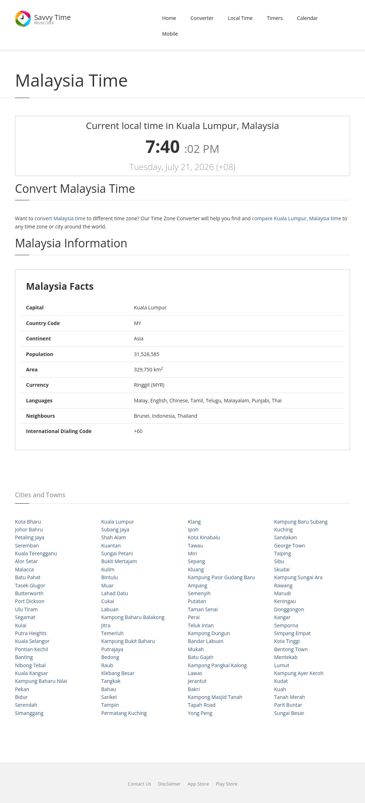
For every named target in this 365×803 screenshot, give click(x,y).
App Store (198, 784)
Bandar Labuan (205, 641)
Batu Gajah (201, 657)
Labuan (110, 609)
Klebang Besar (117, 673)
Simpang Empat (292, 633)
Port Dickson (30, 601)
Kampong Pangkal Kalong (217, 665)
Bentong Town (291, 649)
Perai (194, 617)
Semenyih (199, 593)
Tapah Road (201, 704)
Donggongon (289, 609)
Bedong (110, 657)
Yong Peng (200, 713)
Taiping (282, 553)
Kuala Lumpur (117, 521)
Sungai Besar (289, 713)
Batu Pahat (28, 577)
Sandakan (285, 537)
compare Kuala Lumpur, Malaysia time (296, 218)
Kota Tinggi (287, 641)
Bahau (108, 689)
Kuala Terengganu (36, 553)
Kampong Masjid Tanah (215, 697)
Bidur (21, 697)
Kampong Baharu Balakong (132, 617)
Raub (107, 665)
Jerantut (197, 681)
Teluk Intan (201, 625)
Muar (107, 585)
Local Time (240, 18)
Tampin (110, 704)
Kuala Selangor (32, 641)
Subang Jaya (115, 529)
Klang (194, 521)
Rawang (283, 585)
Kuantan (111, 545)
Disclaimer (169, 784)
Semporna (286, 625)
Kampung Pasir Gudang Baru (221, 577)
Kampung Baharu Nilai (41, 681)
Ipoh (193, 529)
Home (169, 18)
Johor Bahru (29, 529)
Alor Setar (26, 561)
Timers (275, 18)
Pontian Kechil (31, 649)
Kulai (20, 625)
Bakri (194, 689)
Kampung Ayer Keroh (299, 673)
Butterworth (29, 593)
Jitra (105, 625)
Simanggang (29, 713)
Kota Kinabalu (204, 537)
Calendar (307, 18)
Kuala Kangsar (31, 673)
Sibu (279, 561)
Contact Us (139, 784)
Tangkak (110, 681)
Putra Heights (31, 633)
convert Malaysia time (60, 218)
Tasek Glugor (30, 585)
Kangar (282, 617)
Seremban (27, 545)
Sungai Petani (117, 553)
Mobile (170, 33)
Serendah (26, 704)
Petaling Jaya (29, 537)
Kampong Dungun (209, 633)
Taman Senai (203, 609)
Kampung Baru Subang (301, 521)
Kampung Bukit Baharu (128, 641)
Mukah (196, 649)
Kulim (107, 569)
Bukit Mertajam (119, 561)
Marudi (282, 593)
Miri (192, 553)
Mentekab (286, 657)
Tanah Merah (289, 697)
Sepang (196, 561)
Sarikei (109, 697)
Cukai (107, 601)
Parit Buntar (288, 704)
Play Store (226, 784)
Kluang (196, 569)
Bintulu (109, 577)
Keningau (285, 601)
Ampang (197, 585)
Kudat (281, 681)
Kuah (280, 689)
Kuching (283, 529)
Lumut (281, 665)
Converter (202, 18)
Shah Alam (113, 537)
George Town (289, 545)
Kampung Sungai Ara (298, 577)
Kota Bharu (28, 521)
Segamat (25, 617)
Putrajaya (112, 649)
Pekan (22, 689)
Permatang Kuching (124, 713)
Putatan (197, 601)
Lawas (195, 673)
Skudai (282, 569)
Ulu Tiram (26, 609)
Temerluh (112, 633)
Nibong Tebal (30, 665)
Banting (24, 657)
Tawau (195, 545)
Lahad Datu (114, 593)
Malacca (24, 569)
